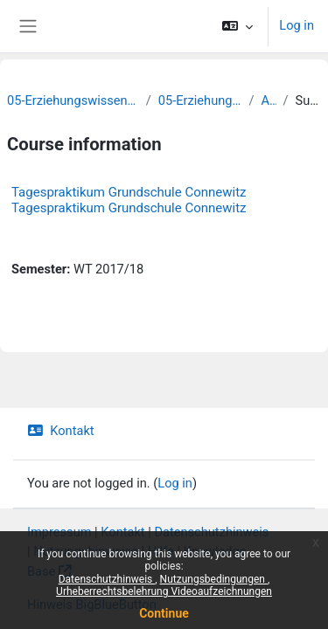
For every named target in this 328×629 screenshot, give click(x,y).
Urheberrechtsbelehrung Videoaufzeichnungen (164, 591)
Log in (296, 25)
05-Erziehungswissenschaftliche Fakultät (73, 100)
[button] (237, 26)
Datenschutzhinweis (107, 579)
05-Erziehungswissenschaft (200, 100)
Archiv (268, 100)
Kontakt (60, 431)
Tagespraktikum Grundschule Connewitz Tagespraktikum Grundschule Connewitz (129, 200)
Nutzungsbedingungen (214, 579)
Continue (164, 613)
